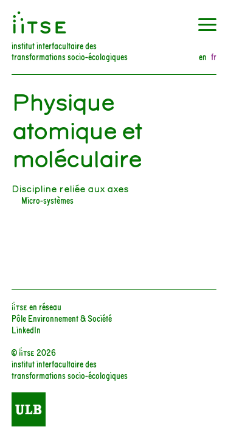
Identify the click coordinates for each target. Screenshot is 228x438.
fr (213, 57)
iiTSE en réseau (36, 306)
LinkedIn (26, 329)
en (203, 57)
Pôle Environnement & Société (62, 317)
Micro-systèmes (47, 199)
